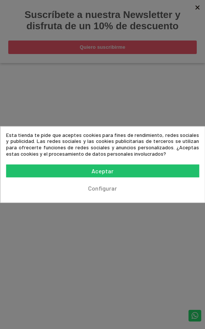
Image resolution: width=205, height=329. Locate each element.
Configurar (102, 188)
